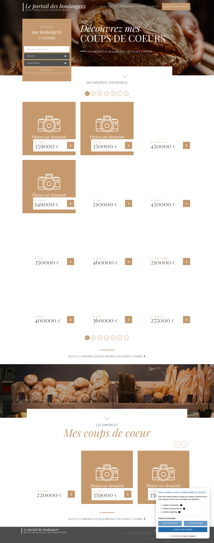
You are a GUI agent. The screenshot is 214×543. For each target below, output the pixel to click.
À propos (154, 6)
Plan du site (170, 541)
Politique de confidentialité (162, 538)
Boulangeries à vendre (133, 6)
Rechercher (46, 70)
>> (126, 93)
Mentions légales (167, 536)
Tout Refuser (195, 523)
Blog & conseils (109, 6)
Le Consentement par (183, 536)
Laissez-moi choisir (182, 530)
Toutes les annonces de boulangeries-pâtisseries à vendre (107, 356)
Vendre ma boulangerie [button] (176, 6)
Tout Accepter (170, 523)
